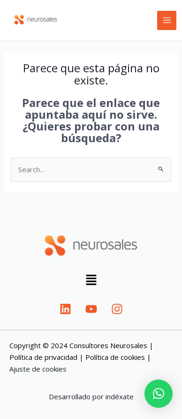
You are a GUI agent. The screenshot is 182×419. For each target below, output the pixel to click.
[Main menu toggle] (166, 20)
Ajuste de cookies (38, 368)
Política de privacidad (43, 357)
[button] (91, 281)
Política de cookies (115, 357)
